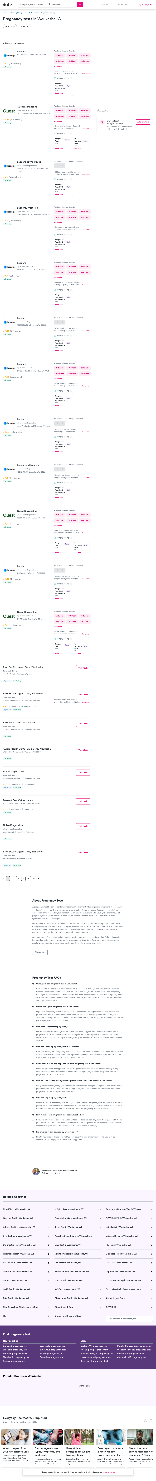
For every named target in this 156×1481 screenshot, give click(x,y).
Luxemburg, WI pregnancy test (95, 1357)
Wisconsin (35, 13)
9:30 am (72, 55)
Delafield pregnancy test (15, 1349)
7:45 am (59, 616)
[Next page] (38, 878)
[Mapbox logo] (102, 110)
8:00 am (72, 616)
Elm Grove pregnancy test (53, 1349)
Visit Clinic (83, 668)
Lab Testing (12, 13)
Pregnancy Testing (48, 13)
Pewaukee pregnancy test (52, 1357)
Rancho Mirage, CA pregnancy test (134, 1346)
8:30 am (72, 211)
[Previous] (146, 1421)
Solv (4, 13)
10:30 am (85, 61)
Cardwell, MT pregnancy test (131, 1357)
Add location (143, 122)
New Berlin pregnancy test (16, 1357)
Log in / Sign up (145, 4)
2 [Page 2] (13, 878)
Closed (60, 165)
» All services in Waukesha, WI (122, 1318)
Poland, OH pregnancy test (130, 1353)
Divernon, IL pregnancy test (94, 1361)
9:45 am (84, 55)
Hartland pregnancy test (15, 1353)
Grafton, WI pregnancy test (93, 1346)
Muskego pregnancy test (52, 1353)
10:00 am (60, 61)
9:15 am (59, 55)
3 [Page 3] (18, 878)
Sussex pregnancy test (14, 1361)
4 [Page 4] (23, 878)
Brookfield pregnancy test (52, 1346)
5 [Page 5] (28, 878)
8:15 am (59, 211)
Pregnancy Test (24, 13)
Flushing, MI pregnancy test (94, 1349)
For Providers (122, 4)
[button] (118, 72)
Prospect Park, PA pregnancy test (97, 1353)
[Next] (151, 1421)
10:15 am (72, 61)
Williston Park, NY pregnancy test (134, 1349)
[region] (126, 76)
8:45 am (84, 211)
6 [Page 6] (33, 878)
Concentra (84, 1386)
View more (58, 66)
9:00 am (59, 217)
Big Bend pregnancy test (15, 1346)
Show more (86, 73)
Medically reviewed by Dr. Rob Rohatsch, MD (59, 1170)
